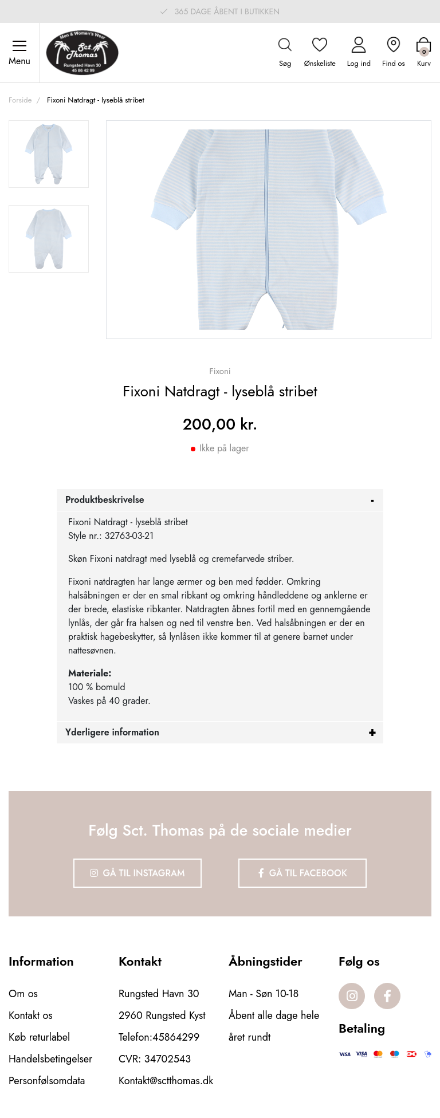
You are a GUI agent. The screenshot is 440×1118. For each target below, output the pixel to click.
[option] (49, 154)
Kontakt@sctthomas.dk (166, 1080)
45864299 (175, 1037)
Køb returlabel (39, 1037)
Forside (20, 100)
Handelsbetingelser (50, 1059)
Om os (23, 993)
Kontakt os (31, 1015)
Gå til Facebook (302, 873)
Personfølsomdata (47, 1080)
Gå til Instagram (137, 873)
